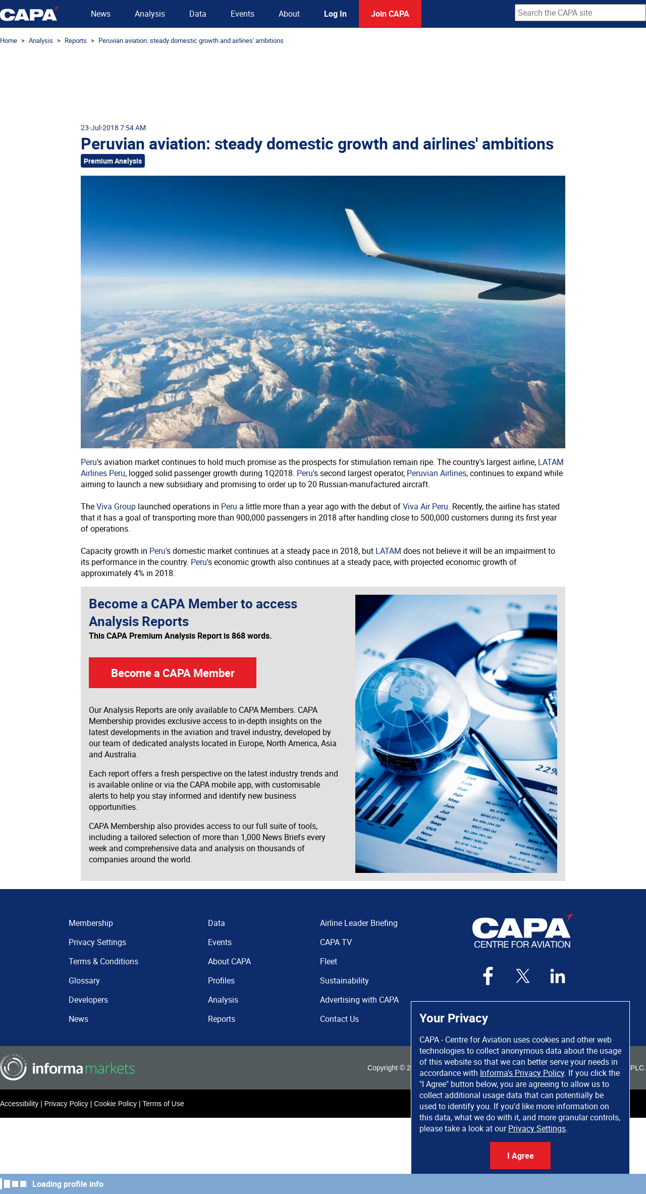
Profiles (221, 980)
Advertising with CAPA (359, 999)
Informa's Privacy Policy (522, 1072)
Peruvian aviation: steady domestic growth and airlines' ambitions (191, 40)
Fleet (328, 961)
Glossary (84, 980)
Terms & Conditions (103, 961)
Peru (89, 462)
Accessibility (19, 1104)
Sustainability (344, 980)
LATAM (388, 550)
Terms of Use (163, 1104)
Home (8, 40)
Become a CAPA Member (173, 672)
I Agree (520, 1155)
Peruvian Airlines (436, 473)
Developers (88, 999)
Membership (91, 922)
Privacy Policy (66, 1104)
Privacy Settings (537, 1128)
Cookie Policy (115, 1104)
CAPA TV (336, 942)
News (101, 13)
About (289, 13)
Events (242, 13)
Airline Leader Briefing (359, 922)
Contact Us (339, 1018)
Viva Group (116, 506)
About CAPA (229, 961)
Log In (335, 13)
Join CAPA (390, 13)
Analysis (150, 13)
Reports (76, 40)
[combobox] (580, 12)
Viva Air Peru (425, 506)
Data (197, 13)
